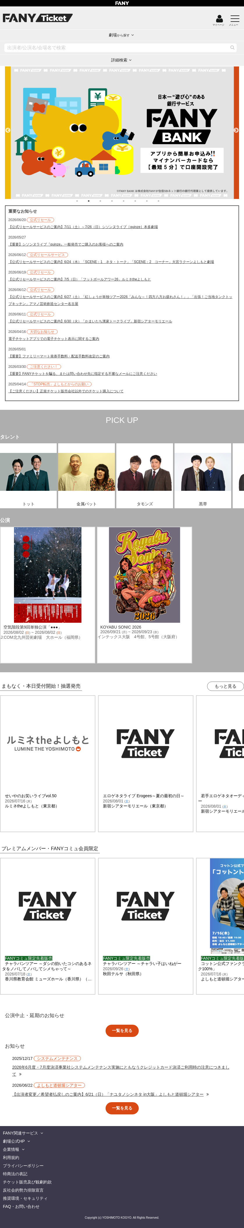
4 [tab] (117, 201)
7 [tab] (152, 201)
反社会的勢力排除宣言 (23, 1190)
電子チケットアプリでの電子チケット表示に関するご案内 (53, 339)
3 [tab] (106, 201)
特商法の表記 (15, 1173)
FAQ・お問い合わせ (21, 1206)
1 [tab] (82, 201)
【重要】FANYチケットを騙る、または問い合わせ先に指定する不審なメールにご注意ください (82, 374)
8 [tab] (164, 201)
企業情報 (11, 1149)
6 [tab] (141, 201)
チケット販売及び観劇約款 (27, 1182)
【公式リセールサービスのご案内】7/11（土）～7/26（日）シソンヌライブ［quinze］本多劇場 (83, 227)
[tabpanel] (117, 132)
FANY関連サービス (20, 1133)
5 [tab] (129, 201)
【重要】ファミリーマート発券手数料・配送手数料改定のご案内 (59, 356)
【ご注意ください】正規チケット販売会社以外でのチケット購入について (66, 391)
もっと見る (225, 686)
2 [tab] (94, 201)
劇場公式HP (14, 1141)
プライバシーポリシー (23, 1165)
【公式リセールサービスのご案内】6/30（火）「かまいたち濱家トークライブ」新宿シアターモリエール (90, 321)
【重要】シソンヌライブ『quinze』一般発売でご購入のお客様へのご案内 (65, 244)
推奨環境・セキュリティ (25, 1198)
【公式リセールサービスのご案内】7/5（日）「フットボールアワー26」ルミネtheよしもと (79, 279)
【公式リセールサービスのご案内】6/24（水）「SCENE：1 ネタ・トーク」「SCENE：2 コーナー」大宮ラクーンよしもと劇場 (111, 262)
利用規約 (11, 1157)
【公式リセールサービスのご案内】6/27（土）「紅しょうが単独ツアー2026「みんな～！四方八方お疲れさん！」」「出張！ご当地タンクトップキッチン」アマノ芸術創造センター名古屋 (120, 300)
